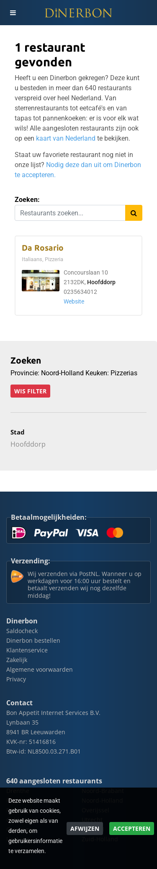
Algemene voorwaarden (39, 669)
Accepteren (131, 828)
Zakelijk (16, 660)
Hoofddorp (101, 282)
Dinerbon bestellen (33, 640)
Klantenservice (27, 650)
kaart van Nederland (65, 138)
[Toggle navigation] (12, 12)
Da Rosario (43, 247)
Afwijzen (84, 828)
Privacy (16, 679)
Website (74, 301)
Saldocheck (22, 631)
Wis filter (30, 391)
